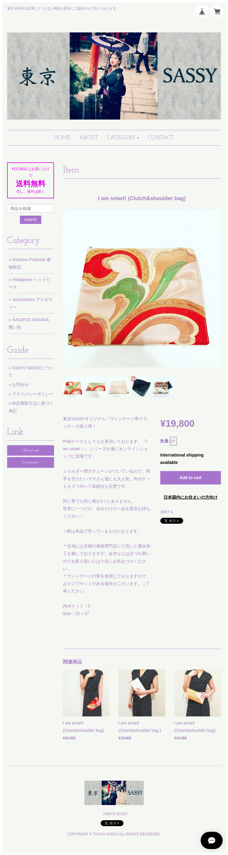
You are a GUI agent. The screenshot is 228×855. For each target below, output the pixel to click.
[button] (123, 137)
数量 (164, 441)
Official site (30, 450)
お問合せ (20, 384)
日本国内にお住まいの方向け (191, 497)
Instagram (30, 462)
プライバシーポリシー (32, 394)
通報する (166, 512)
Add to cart (191, 477)
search (30, 219)
